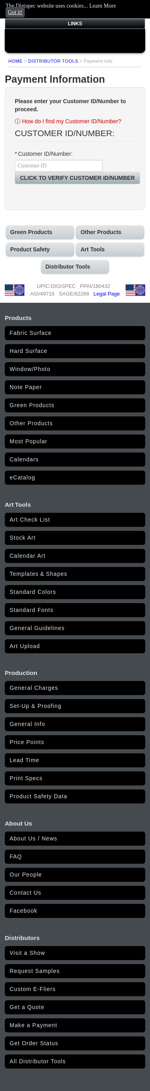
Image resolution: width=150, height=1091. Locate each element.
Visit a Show (27, 953)
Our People (26, 874)
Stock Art (23, 537)
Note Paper (26, 387)
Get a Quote (27, 1007)
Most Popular (28, 441)
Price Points (27, 742)
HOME (15, 61)
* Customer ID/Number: (43, 154)
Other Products (31, 423)
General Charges (34, 688)
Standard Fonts (32, 610)
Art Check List (30, 519)
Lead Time (24, 760)
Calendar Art (28, 556)
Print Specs (26, 778)
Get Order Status (34, 1043)
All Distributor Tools (38, 1061)
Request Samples (35, 971)
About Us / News (33, 838)
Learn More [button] (102, 6)
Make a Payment (33, 1025)
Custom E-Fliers (33, 989)
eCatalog (22, 477)
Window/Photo (30, 369)
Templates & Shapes (38, 574)
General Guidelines (37, 628)
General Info (27, 724)
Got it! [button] (15, 12)
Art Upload (25, 646)
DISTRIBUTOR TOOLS (53, 61)
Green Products (32, 405)
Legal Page (107, 294)
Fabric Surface (31, 333)
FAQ (16, 856)
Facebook (23, 910)
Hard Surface (28, 351)
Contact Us (25, 892)
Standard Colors (33, 592)
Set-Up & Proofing (36, 706)
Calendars (24, 459)
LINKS (75, 24)
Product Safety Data (38, 796)
